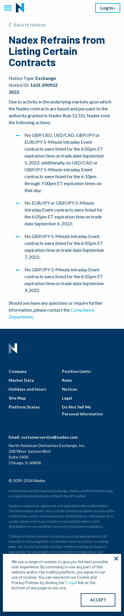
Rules (67, 380)
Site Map (17, 398)
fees (12, 546)
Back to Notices (27, 24)
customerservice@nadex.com (49, 437)
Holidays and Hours (27, 389)
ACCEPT (98, 599)
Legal (67, 398)
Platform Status (24, 406)
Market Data (21, 380)
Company (18, 371)
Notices (69, 389)
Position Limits (76, 371)
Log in (106, 7)
